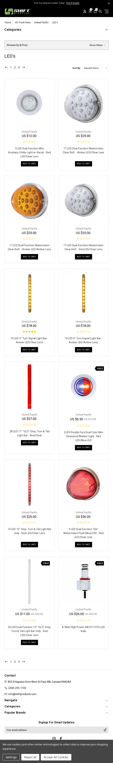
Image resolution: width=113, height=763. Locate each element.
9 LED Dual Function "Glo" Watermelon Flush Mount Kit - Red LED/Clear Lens (83, 533)
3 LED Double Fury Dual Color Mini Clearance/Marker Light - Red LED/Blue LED (83, 436)
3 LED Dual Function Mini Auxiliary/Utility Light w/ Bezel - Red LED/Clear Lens (29, 152)
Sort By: (76, 68)
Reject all (30, 757)
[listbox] (95, 68)
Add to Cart (29, 164)
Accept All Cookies (56, 757)
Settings (11, 757)
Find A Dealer (73, 3)
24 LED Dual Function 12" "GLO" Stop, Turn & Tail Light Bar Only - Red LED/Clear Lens (29, 631)
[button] (56, 45)
